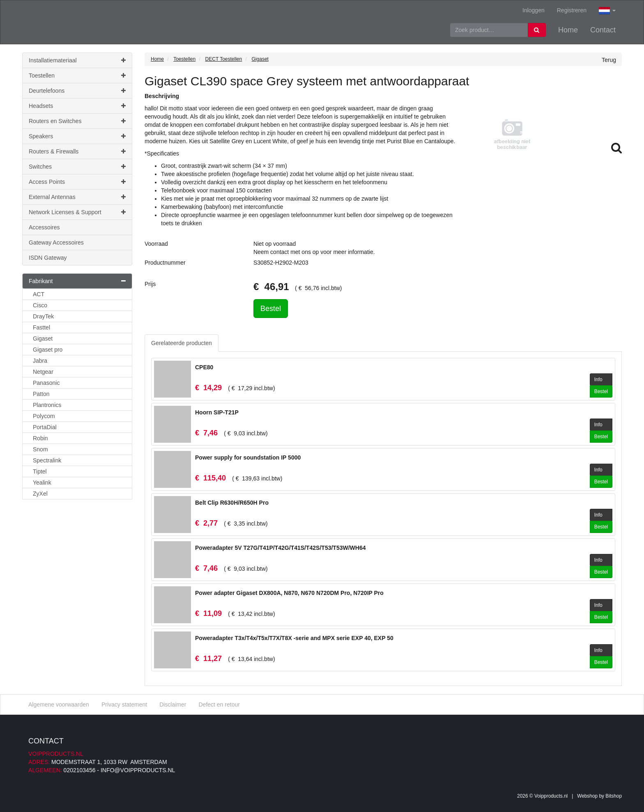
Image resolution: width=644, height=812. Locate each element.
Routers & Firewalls (77, 151)
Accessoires (44, 227)
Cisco (40, 305)
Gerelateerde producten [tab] (181, 343)
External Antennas (77, 197)
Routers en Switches (77, 121)
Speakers (77, 136)
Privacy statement (124, 704)
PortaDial (45, 427)
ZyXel (40, 493)
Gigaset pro (47, 349)
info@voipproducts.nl (138, 770)
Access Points (77, 182)
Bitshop (613, 796)
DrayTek (43, 316)
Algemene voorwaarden (58, 704)
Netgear (43, 371)
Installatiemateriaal (77, 60)
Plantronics (47, 405)
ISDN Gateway (48, 257)
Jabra (40, 360)
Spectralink (47, 460)
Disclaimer (172, 704)
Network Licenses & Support (77, 212)
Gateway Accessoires (56, 242)
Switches (77, 166)
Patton (41, 394)
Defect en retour (218, 704)
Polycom (44, 416)
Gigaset (43, 338)
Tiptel (40, 471)
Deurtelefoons (77, 91)
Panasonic (46, 383)
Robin (40, 438)
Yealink (42, 482)
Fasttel (41, 327)
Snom (40, 449)
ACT (38, 294)
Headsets (77, 106)
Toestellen (77, 75)
